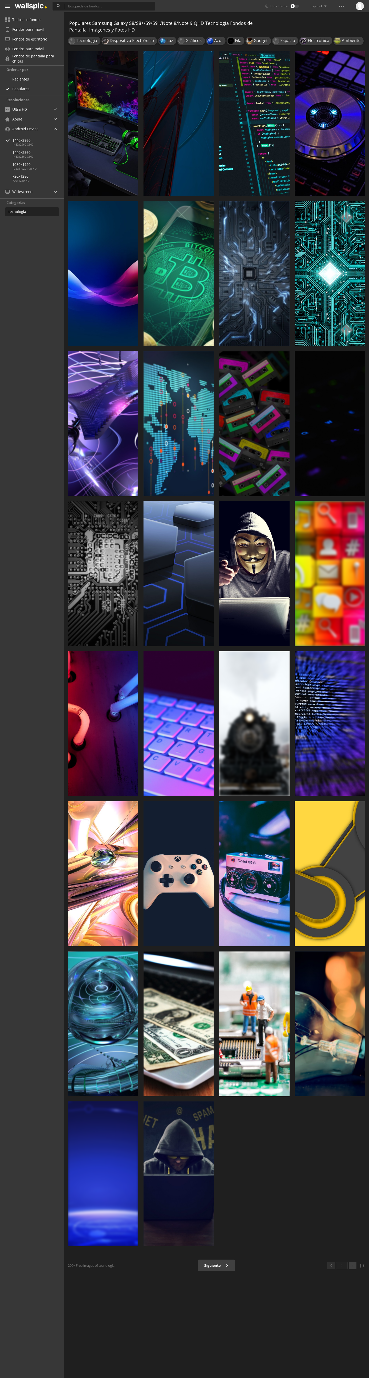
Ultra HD (16, 109)
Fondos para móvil (24, 29)
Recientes (20, 79)
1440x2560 (21, 152)
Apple (13, 119)
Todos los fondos (23, 19)
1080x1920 (21, 164)
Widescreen (19, 191)
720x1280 (20, 176)
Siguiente (216, 1265)
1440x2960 (38, 140)
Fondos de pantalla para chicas (29, 59)
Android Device (21, 128)
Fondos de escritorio (26, 39)
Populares (20, 88)
